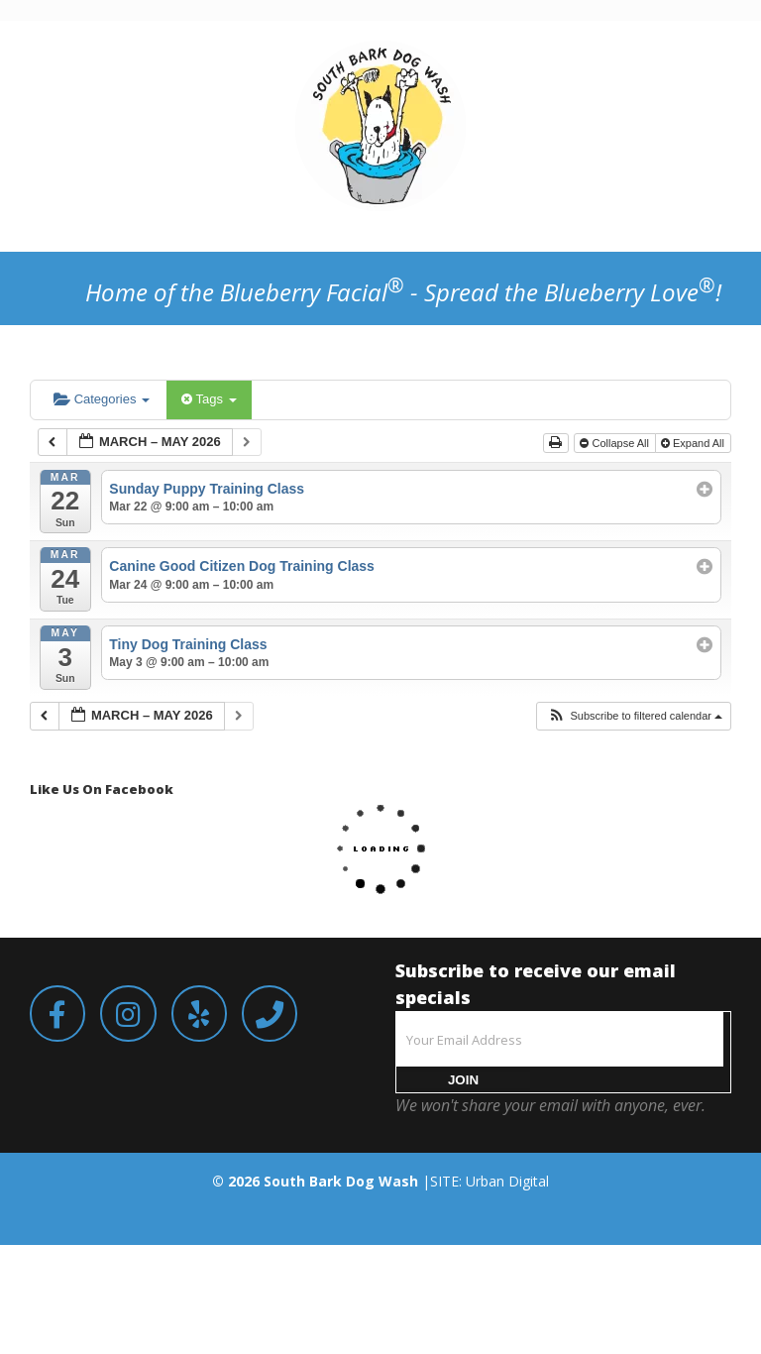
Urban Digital (507, 1181)
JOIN (463, 1079)
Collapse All (616, 443)
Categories (102, 399)
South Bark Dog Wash (341, 1181)
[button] (634, 716)
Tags (208, 399)
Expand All (694, 443)
